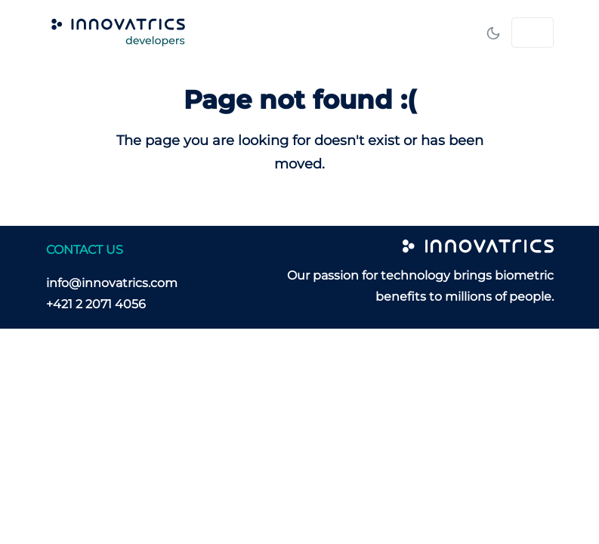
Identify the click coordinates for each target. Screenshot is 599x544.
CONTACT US (84, 250)
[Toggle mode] (493, 32)
